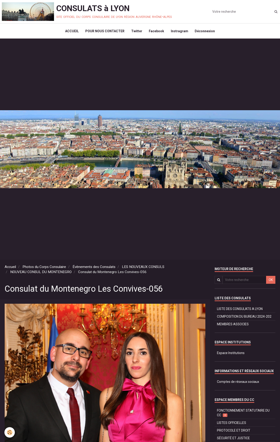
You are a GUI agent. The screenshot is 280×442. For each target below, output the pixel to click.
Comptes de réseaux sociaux (238, 382)
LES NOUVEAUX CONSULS (143, 268)
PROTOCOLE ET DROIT (233, 431)
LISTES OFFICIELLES (231, 424)
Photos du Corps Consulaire (44, 268)
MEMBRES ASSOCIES (233, 325)
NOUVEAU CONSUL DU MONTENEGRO (41, 273)
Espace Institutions (231, 354)
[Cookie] (10, 432)
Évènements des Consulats (94, 268)
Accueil (10, 268)
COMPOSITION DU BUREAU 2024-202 (244, 317)
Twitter (136, 31)
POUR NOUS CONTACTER (104, 31)
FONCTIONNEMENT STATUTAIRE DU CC (243, 414)
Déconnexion (206, 31)
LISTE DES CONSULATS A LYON (240, 310)
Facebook (156, 31)
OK (271, 281)
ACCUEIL (71, 31)
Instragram (180, 31)
